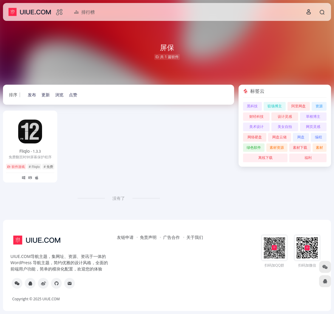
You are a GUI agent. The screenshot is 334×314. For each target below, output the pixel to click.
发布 (32, 95)
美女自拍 (285, 126)
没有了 (118, 198)
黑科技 (252, 106)
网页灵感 (313, 126)
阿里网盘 (298, 106)
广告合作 (171, 237)
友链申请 (125, 237)
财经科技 (256, 116)
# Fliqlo (34, 166)
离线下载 (265, 157)
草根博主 (313, 116)
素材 (319, 147)
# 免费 (48, 166)
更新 (45, 95)
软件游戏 (16, 166)
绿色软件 (254, 147)
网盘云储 (279, 137)
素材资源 (277, 147)
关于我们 (194, 237)
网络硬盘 (255, 137)
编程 (318, 137)
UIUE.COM (51, 298)
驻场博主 (274, 106)
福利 (308, 157)
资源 (319, 106)
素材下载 (300, 147)
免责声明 (148, 237)
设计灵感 (285, 116)
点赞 (73, 95)
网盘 (300, 137)
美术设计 (256, 126)
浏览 (59, 95)
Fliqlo (30, 151)
